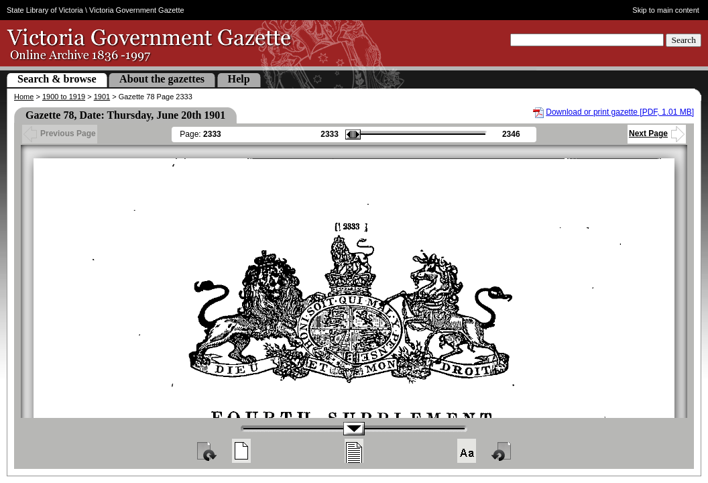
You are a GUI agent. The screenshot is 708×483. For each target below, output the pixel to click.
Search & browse (57, 79)
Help (239, 79)
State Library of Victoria (45, 10)
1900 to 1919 (63, 97)
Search (683, 40)
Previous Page (59, 133)
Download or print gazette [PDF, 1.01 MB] (620, 112)
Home (24, 97)
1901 (102, 97)
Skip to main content (665, 10)
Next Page (657, 133)
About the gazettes (161, 79)
